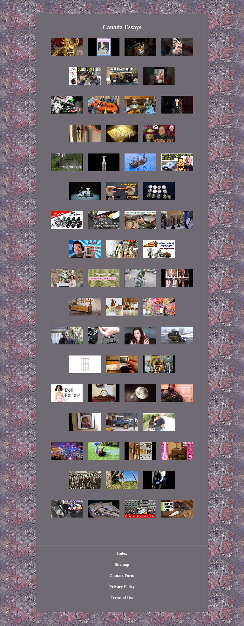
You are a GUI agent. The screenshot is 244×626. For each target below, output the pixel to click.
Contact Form (122, 575)
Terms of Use (122, 597)
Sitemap (122, 564)
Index (122, 553)
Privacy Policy (122, 586)
